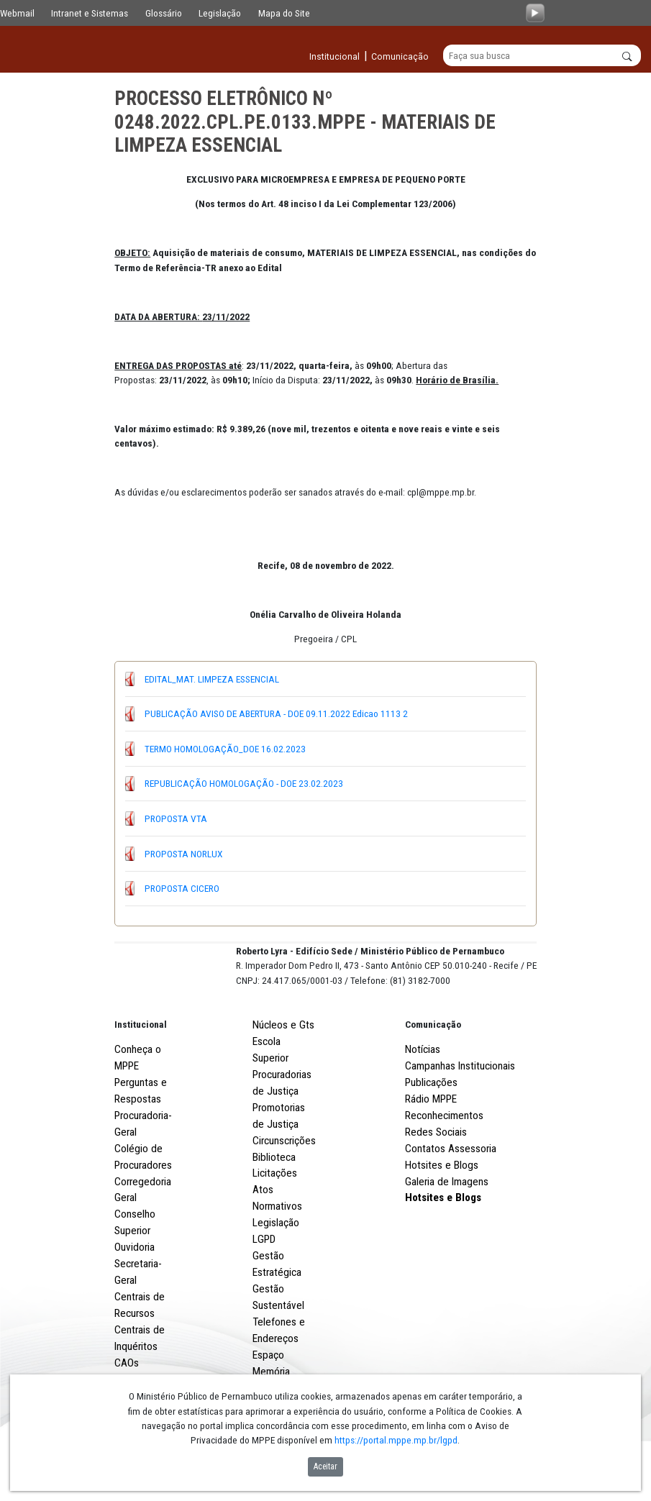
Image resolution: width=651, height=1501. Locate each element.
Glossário (163, 13)
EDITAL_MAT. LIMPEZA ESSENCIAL (212, 679)
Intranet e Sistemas (89, 13)
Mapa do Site (284, 13)
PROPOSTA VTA (176, 818)
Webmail (17, 13)
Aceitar (325, 1466)
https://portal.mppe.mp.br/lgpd (395, 1440)
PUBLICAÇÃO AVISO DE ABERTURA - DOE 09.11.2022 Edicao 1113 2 (276, 714)
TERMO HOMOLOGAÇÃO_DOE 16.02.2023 (225, 748)
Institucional (140, 1077)
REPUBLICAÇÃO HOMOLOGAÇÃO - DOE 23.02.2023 (244, 784)
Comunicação (433, 1077)
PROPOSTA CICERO (182, 889)
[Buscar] (542, 56)
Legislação (220, 13)
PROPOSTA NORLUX (184, 853)
